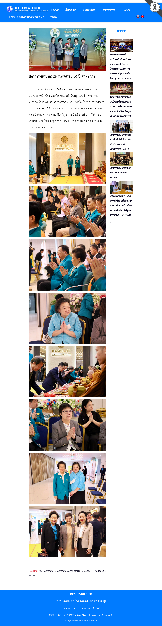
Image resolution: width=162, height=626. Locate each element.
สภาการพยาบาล (114, 223)
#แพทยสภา (87, 571)
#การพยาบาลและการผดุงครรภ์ (67, 571)
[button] (71, 10)
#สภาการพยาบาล (46, 571)
